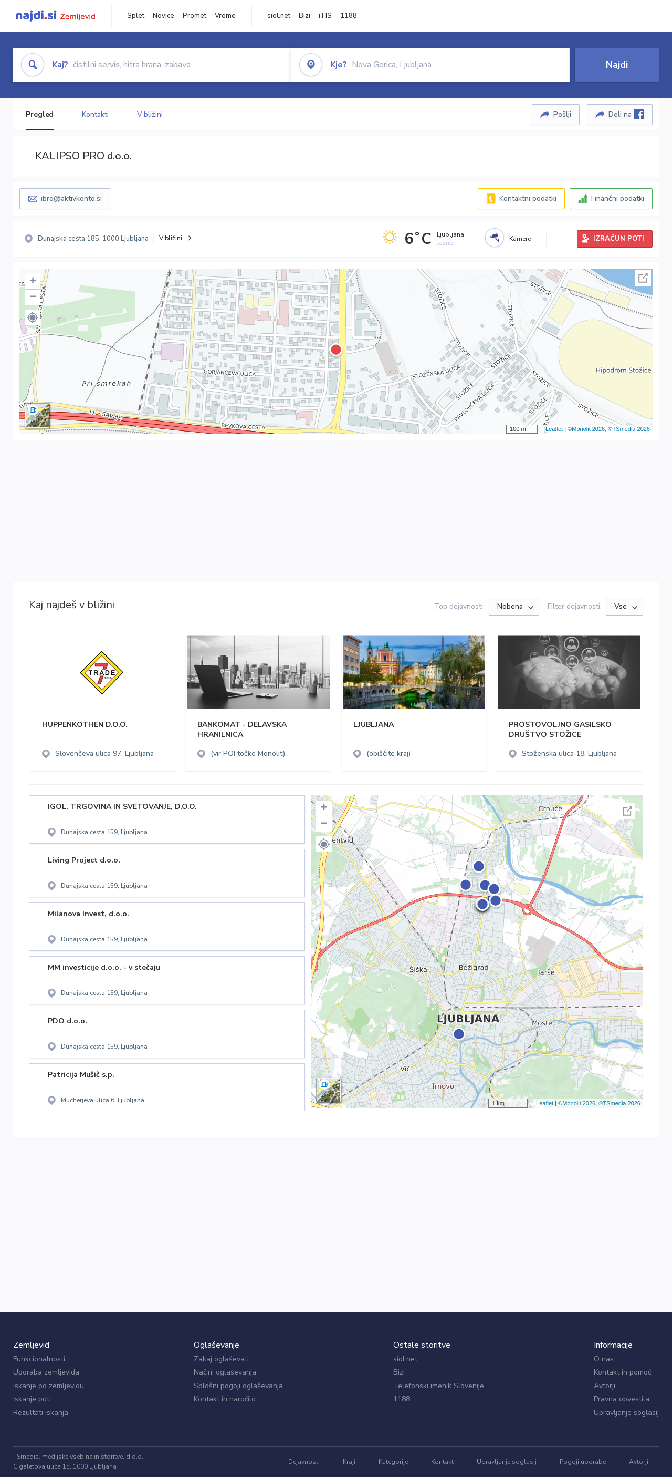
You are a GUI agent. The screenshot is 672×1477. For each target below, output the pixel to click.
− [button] (32, 297)
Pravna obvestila (621, 1399)
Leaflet (554, 429)
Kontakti (95, 114)
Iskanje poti (32, 1399)
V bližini (150, 114)
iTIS (325, 15)
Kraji (349, 1462)
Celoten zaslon (643, 278)
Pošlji (562, 114)
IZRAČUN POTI (618, 238)
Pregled (40, 114)
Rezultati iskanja (40, 1413)
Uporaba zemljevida (46, 1372)
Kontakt (442, 1462)
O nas (604, 1359)
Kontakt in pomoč (622, 1372)
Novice (163, 15)
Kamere (520, 238)
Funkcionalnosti (39, 1359)
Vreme (225, 15)
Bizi (304, 15)
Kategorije (393, 1462)
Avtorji (604, 1386)
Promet (194, 15)
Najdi (617, 64)
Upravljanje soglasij (626, 1413)
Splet (135, 15)
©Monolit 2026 (586, 429)
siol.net (278, 15)
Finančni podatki (617, 198)
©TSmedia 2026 (629, 429)
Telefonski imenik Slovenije (438, 1386)
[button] (32, 317)
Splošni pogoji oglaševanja (238, 1386)
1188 (348, 15)
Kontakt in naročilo (225, 1399)
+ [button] (32, 282)
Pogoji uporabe (583, 1462)
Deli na (626, 114)
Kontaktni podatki (527, 198)
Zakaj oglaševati (221, 1359)
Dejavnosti (304, 1462)
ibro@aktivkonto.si (71, 198)
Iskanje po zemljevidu (48, 1386)
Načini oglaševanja (225, 1372)
